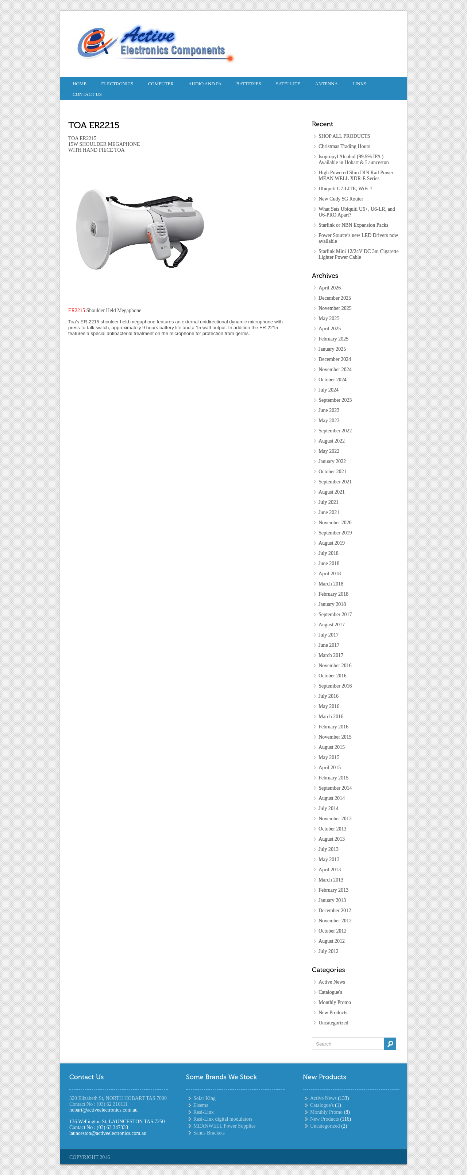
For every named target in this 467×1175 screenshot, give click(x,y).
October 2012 (333, 931)
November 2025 (335, 308)
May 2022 (329, 451)
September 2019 (335, 533)
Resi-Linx (203, 1112)
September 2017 (335, 614)
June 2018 (329, 563)
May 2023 (329, 420)
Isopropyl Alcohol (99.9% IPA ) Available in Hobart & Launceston (354, 159)
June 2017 (329, 645)
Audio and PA (204, 83)
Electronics (117, 83)
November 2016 (335, 665)
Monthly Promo (335, 1002)
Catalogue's (330, 992)
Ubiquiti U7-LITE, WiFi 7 (346, 188)
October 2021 (333, 471)
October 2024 (333, 379)
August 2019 (332, 543)
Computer (161, 83)
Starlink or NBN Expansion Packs (353, 225)
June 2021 (329, 512)
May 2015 (329, 757)
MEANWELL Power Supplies (224, 1126)
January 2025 (332, 349)
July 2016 (329, 696)
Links (359, 83)
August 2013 (332, 839)
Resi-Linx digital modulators (222, 1119)
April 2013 (330, 869)
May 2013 (329, 859)
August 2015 (332, 747)
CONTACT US (87, 94)
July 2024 (329, 390)
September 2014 (335, 788)
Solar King (204, 1098)
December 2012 (335, 910)
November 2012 (335, 920)
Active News (332, 982)
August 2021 (332, 492)
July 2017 (329, 635)
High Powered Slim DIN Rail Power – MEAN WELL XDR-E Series (358, 175)
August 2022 (332, 441)
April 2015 (330, 767)
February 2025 (333, 339)
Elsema (200, 1105)
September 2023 (335, 400)
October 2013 (333, 829)
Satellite (288, 83)
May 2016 (329, 706)
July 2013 (329, 849)
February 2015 (333, 778)
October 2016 (333, 675)
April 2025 (330, 328)
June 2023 (329, 410)
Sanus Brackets (209, 1133)
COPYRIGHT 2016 (89, 1157)
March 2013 (331, 880)
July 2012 (329, 951)
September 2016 (335, 686)
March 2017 (331, 655)
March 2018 (331, 584)
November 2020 (335, 522)
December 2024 (335, 359)
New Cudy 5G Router (341, 199)
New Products (333, 1012)
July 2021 (329, 502)
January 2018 (332, 604)
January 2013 (332, 900)
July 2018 (329, 553)
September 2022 (335, 430)
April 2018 (330, 573)
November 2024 (335, 369)
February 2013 (333, 890)
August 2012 (332, 941)
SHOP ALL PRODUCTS (344, 136)
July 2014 (329, 808)
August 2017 (332, 624)
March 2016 (331, 716)
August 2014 (332, 798)
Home (79, 83)
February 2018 (333, 594)
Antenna (326, 83)
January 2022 (332, 461)
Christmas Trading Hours (344, 146)
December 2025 (335, 298)
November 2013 (335, 818)
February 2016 (333, 726)
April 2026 (330, 288)
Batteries (248, 83)
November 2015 (335, 737)
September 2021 (335, 482)
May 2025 (329, 318)
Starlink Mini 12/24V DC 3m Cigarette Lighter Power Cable (358, 254)
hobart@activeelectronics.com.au (103, 1110)
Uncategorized (333, 1023)
